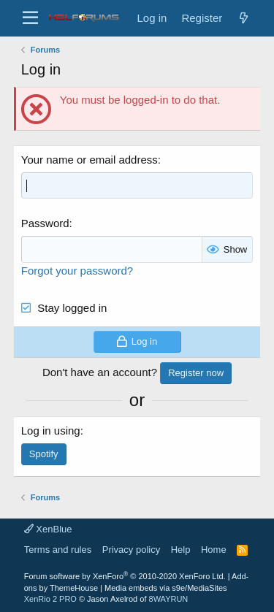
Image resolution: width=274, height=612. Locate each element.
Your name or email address (89, 159)
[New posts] (243, 17)
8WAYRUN (169, 598)
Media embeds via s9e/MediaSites (165, 588)
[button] (30, 18)
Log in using (50, 430)
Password (45, 223)
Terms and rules (57, 549)
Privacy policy (131, 549)
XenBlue (48, 529)
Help (181, 549)
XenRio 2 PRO (50, 598)
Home (214, 549)
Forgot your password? (77, 270)
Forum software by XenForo (125, 576)
